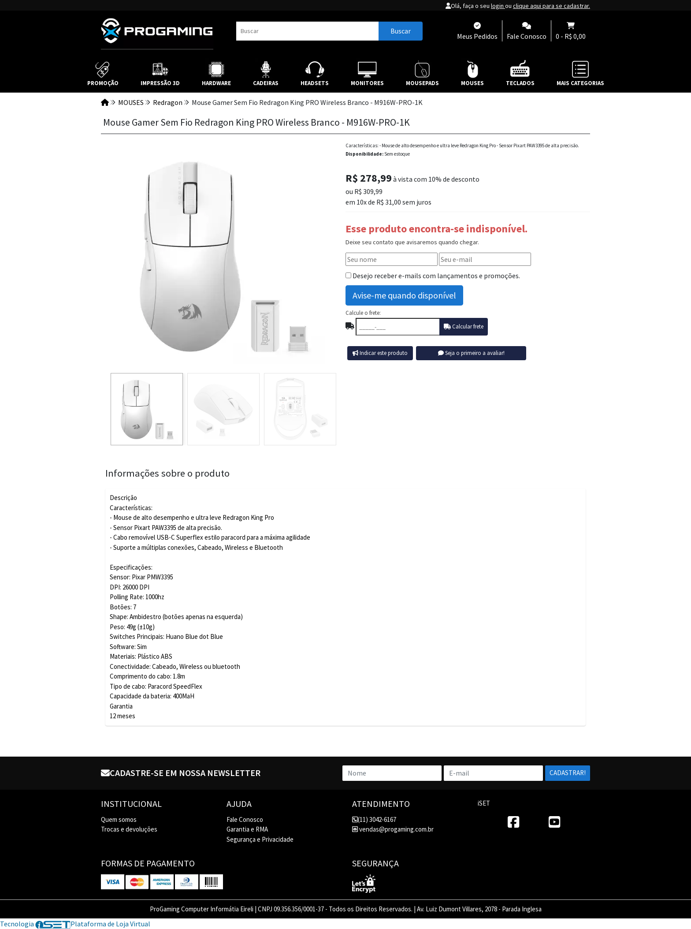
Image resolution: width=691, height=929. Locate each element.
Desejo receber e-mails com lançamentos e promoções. (436, 275)
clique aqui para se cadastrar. (551, 6)
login (498, 6)
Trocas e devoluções (129, 829)
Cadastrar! (568, 773)
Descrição (123, 497)
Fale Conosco (245, 819)
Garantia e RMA (247, 829)
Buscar (400, 30)
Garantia (121, 706)
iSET (484, 803)
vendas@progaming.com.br (393, 829)
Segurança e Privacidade (260, 839)
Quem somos (119, 819)
